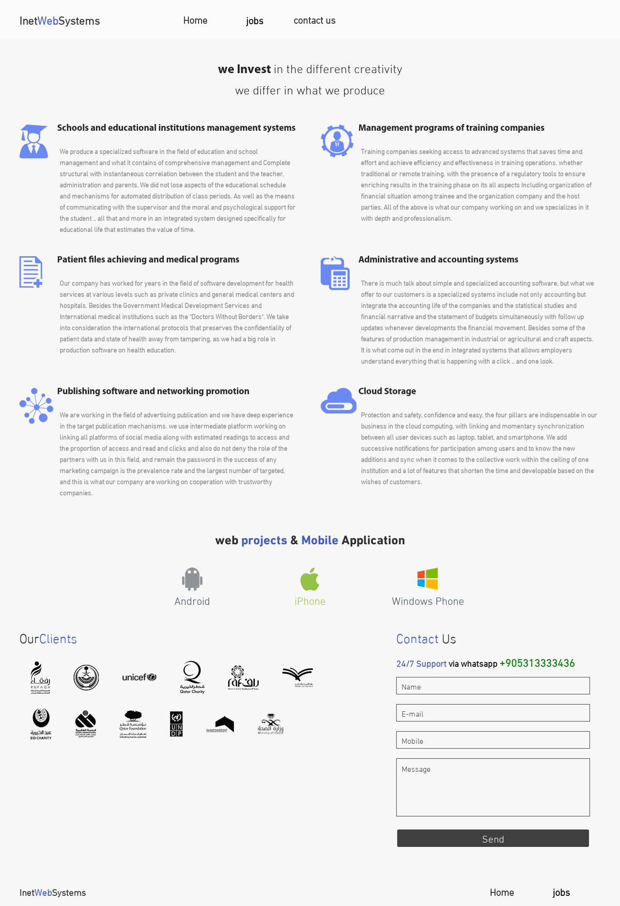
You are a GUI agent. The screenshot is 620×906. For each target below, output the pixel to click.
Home (195, 19)
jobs (255, 20)
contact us (315, 19)
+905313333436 (537, 662)
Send (493, 838)
